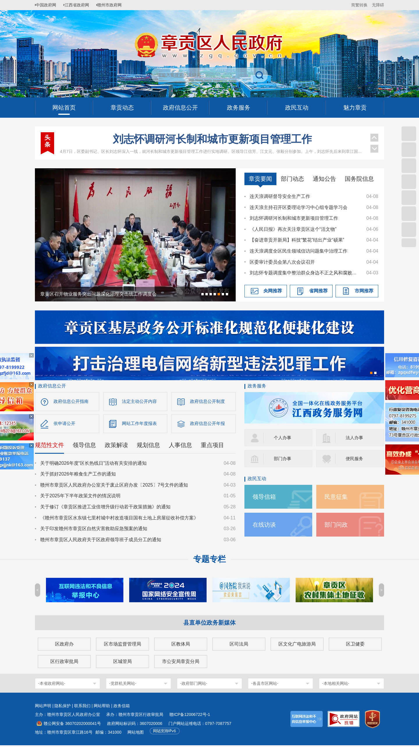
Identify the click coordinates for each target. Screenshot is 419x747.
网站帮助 (102, 707)
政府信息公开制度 (208, 401)
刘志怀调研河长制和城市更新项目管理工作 (212, 139)
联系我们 (82, 707)
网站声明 (43, 707)
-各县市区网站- (264, 685)
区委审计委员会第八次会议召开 (282, 262)
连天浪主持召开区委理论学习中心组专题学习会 (298, 207)
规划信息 (148, 446)
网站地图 (135, 734)
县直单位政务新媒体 (209, 624)
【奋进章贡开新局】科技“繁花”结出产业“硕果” (297, 239)
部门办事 (283, 458)
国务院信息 (359, 179)
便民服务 (355, 458)
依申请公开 (65, 424)
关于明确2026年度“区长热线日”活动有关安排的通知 (93, 464)
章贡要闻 (260, 179)
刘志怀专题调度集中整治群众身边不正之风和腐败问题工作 (305, 272)
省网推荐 (318, 290)
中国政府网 (48, 5)
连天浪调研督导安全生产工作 (280, 196)
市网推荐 (364, 290)
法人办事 (355, 437)
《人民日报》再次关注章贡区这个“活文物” (293, 229)
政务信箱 (121, 707)
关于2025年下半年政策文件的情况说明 (80, 497)
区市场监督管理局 (122, 645)
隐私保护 (62, 707)
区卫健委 (355, 645)
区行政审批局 (64, 663)
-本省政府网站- (51, 685)
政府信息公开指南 (72, 401)
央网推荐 (272, 290)
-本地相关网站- (335, 685)
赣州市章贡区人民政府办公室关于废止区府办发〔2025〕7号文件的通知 (114, 486)
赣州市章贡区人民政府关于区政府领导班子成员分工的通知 (100, 541)
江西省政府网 (80, 5)
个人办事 (283, 437)
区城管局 (122, 663)
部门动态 (292, 179)
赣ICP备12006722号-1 (189, 716)
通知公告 (324, 179)
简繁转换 (359, 5)
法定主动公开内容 (140, 401)
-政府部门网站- (193, 685)
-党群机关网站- (122, 685)
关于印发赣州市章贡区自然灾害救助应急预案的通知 (93, 530)
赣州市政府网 (115, 5)
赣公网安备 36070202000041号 (72, 725)
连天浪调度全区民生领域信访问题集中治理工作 (298, 251)
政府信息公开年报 (208, 424)
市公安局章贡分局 (180, 663)
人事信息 (180, 446)
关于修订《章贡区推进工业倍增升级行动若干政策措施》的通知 (105, 508)
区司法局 (239, 645)
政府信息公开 (52, 385)
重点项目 (212, 446)
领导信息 (84, 446)
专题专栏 (209, 560)
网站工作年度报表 (140, 424)
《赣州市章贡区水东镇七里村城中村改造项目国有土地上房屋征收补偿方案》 (119, 519)
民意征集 (337, 496)
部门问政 (337, 524)
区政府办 (64, 645)
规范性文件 (49, 446)
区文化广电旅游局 (297, 645)
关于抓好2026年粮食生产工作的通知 (78, 475)
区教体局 (180, 645)
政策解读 (116, 446)
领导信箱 (265, 496)
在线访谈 (265, 524)
